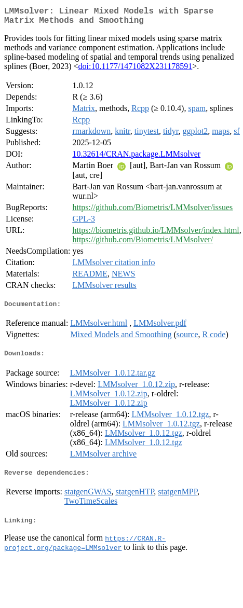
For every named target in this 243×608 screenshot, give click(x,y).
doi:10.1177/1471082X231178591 (135, 70)
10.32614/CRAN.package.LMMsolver (136, 158)
